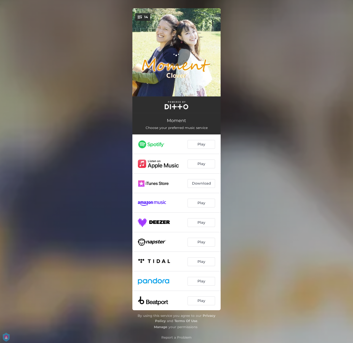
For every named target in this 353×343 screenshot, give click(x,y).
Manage (160, 327)
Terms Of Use (185, 321)
